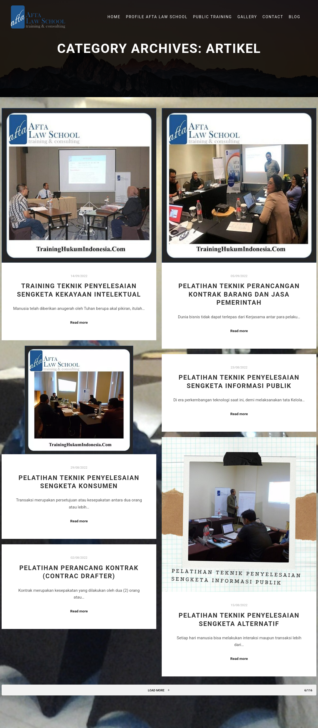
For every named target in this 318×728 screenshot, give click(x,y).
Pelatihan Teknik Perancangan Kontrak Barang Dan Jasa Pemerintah (239, 294)
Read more (79, 322)
